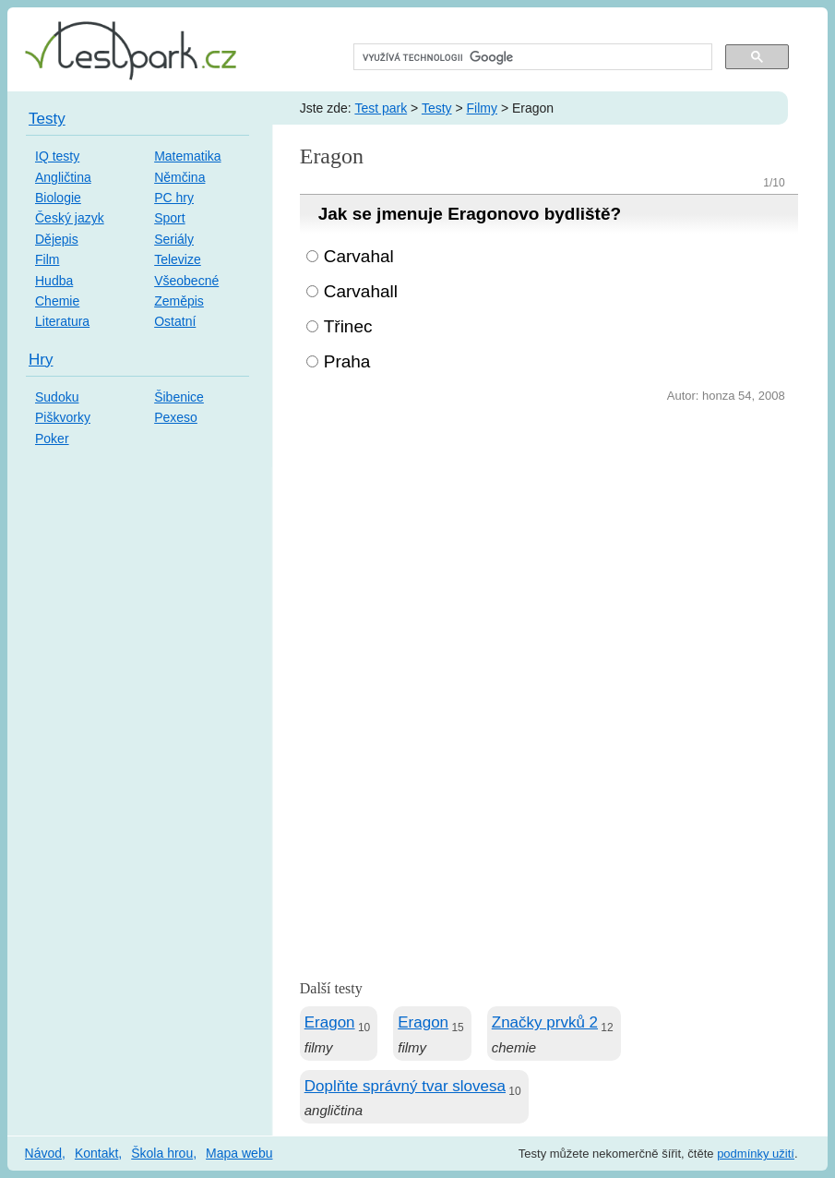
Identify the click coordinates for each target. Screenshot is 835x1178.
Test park (380, 108)
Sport (169, 217)
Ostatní (175, 321)
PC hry (174, 197)
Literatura (62, 321)
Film (47, 259)
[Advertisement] (549, 545)
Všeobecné (186, 280)
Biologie (58, 197)
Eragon (329, 1022)
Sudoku (56, 397)
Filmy (482, 108)
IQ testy (57, 156)
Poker (52, 438)
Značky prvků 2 (545, 1022)
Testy (437, 108)
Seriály (174, 239)
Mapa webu (239, 1153)
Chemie (57, 301)
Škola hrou (162, 1153)
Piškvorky (62, 417)
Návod (43, 1153)
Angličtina (63, 177)
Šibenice (179, 397)
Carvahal (359, 256)
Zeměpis (179, 301)
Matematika (187, 156)
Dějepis (56, 239)
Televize (177, 259)
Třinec (348, 326)
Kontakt (96, 1153)
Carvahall (361, 291)
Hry (41, 359)
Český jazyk (69, 217)
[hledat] (531, 57)
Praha (347, 361)
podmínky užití (755, 1153)
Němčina (179, 177)
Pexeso (175, 417)
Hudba (54, 280)
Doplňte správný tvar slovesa (405, 1086)
